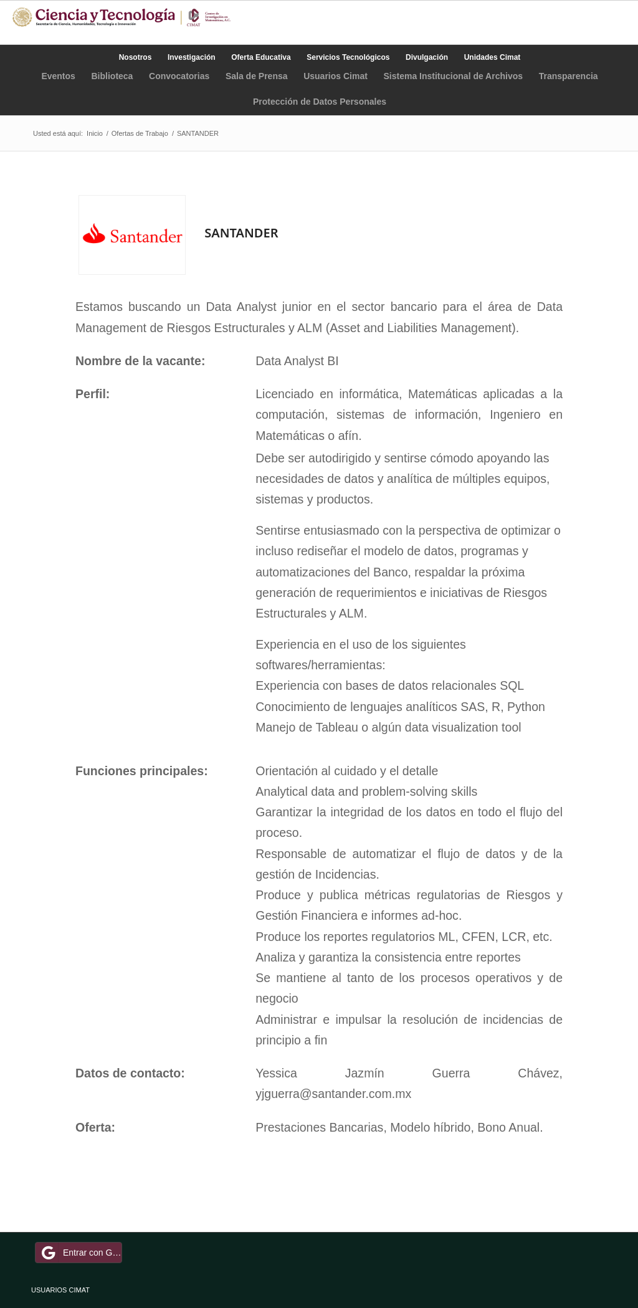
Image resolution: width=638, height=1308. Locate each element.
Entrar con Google (80, 1253)
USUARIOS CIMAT (60, 1290)
